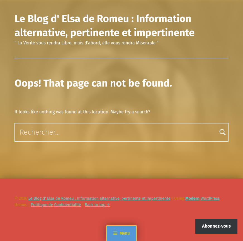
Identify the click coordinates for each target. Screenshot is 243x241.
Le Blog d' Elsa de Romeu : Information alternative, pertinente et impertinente (99, 198)
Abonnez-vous (216, 226)
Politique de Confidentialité (56, 204)
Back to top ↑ (97, 204)
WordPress (210, 198)
